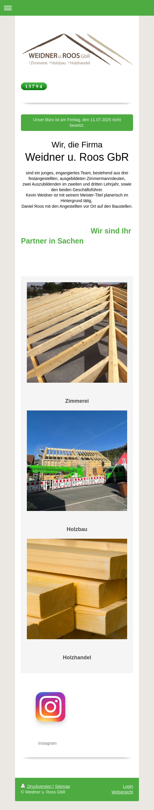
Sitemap (62, 786)
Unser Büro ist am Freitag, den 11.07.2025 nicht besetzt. (77, 122)
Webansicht (122, 792)
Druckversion (37, 786)
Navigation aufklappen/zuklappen (77, 7)
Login (128, 786)
